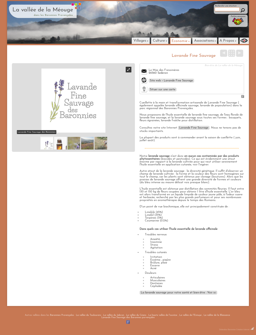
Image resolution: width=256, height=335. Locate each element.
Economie (180, 41)
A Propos (227, 41)
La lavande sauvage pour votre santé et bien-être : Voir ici (178, 292)
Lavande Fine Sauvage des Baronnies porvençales (128, 317)
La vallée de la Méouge (42, 10)
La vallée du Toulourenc (88, 315)
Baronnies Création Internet (241, 330)
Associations (204, 41)
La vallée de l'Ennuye (190, 315)
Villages (140, 41)
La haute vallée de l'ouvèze (162, 315)
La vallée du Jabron (113, 315)
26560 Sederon (158, 73)
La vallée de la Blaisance (217, 315)
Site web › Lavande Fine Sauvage (171, 80)
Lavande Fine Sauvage (193, 127)
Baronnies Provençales (62, 315)
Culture (159, 41)
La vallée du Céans (136, 315)
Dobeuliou (223, 330)
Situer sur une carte (162, 89)
